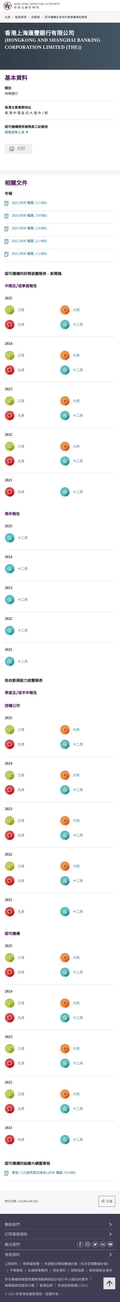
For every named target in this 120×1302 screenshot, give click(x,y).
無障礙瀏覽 (31, 1264)
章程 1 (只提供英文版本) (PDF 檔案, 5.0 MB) (43, 1172)
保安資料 (59, 1270)
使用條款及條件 (100, 1270)
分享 (107, 1201)
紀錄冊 (35, 17)
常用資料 (12, 1255)
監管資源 (20, 17)
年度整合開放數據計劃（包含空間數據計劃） (77, 1264)
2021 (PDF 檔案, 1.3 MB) (29, 253)
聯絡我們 (12, 1225)
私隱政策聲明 (38, 1270)
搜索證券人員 (16, 132)
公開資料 (11, 1264)
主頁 (7, 17)
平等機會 (16, 1270)
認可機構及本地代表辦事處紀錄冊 (66, 17)
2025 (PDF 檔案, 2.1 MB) (29, 203)
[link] (87, 310)
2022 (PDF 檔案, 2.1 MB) (29, 241)
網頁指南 (77, 1270)
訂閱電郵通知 (16, 1234)
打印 (17, 148)
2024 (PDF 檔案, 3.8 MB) (29, 215)
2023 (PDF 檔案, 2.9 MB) (29, 228)
